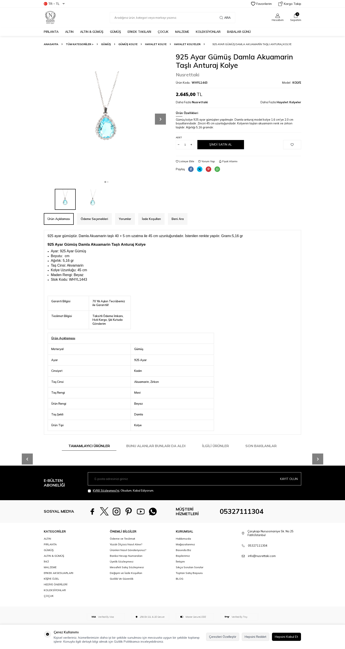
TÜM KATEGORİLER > (80, 44)
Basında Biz (183, 550)
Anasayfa (51, 44)
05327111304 (241, 511)
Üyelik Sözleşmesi (121, 561)
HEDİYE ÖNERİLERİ (55, 584)
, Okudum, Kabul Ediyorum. (121, 490)
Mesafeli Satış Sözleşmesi (127, 567)
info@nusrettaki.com (262, 556)
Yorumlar (125, 219)
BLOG (179, 578)
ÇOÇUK (49, 595)
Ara (225, 18)
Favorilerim (261, 4)
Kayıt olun (289, 479)
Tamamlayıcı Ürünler (89, 446)
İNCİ (46, 561)
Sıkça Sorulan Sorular (189, 567)
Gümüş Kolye (128, 44)
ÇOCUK (163, 32)
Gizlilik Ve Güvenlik (121, 578)
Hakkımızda (183, 538)
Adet (179, 137)
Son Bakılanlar (261, 446)
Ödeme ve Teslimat (122, 538)
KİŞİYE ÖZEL (51, 578)
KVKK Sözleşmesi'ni (106, 490)
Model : (291, 82)
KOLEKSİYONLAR (208, 32)
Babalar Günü (239, 32)
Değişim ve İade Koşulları (126, 573)
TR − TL (54, 4)
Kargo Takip (289, 4)
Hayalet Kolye (156, 44)
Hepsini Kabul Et (286, 637)
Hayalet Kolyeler (187, 44)
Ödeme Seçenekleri (94, 219)
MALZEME (182, 32)
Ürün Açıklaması (59, 219)
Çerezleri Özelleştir (222, 637)
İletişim (180, 561)
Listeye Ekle (185, 161)
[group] (106, 115)
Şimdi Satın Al (220, 144)
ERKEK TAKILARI (139, 32)
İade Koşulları (151, 219)
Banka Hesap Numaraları (126, 555)
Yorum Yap (206, 161)
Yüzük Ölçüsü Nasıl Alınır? (126, 544)
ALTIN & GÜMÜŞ (91, 32)
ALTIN (69, 32)
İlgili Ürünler (215, 446)
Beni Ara (178, 219)
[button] (105, 182)
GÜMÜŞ (115, 32)
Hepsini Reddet (255, 637)
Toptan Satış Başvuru (189, 573)
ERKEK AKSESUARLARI (58, 573)
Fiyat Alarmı (228, 161)
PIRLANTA (51, 32)
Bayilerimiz (183, 555)
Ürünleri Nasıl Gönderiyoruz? (128, 550)
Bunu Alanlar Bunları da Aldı (155, 446)
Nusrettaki (187, 74)
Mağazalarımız (185, 544)
